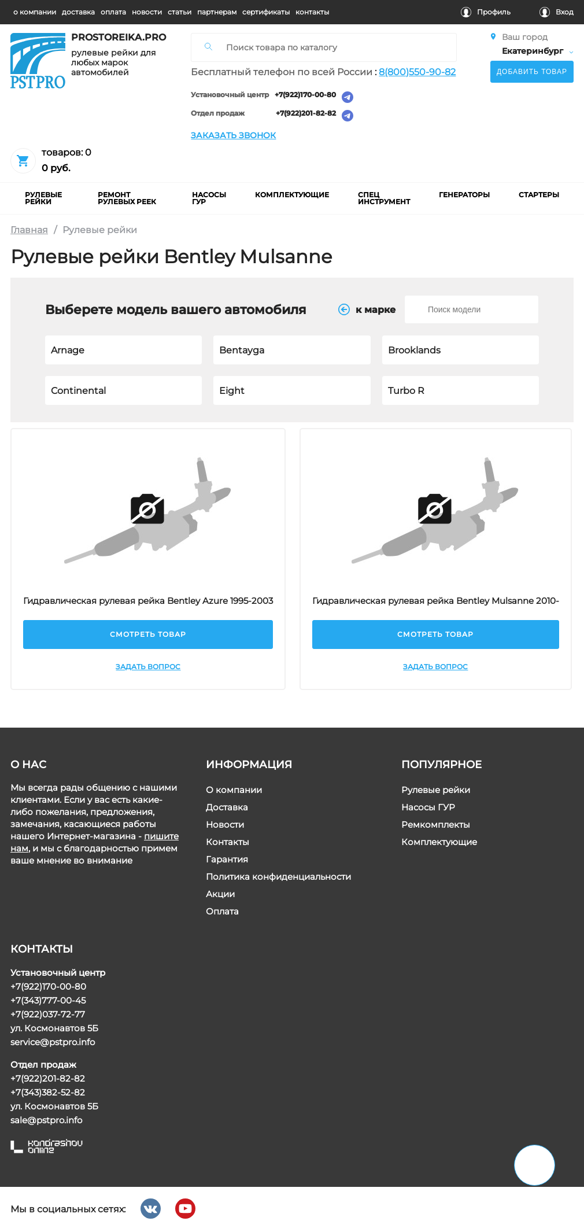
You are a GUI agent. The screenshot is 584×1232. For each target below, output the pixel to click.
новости (147, 12)
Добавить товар (532, 72)
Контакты (227, 842)
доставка (78, 12)
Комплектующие (439, 842)
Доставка (227, 807)
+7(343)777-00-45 (48, 1000)
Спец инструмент (384, 198)
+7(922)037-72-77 (47, 1014)
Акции (220, 894)
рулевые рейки (43, 198)
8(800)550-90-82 (417, 72)
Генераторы (464, 194)
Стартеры (539, 194)
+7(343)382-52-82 (47, 1092)
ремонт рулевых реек (127, 198)
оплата (113, 12)
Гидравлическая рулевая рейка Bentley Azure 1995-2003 (148, 600)
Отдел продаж (218, 113)
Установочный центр (230, 95)
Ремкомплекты (435, 825)
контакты (312, 12)
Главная (29, 229)
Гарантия (227, 859)
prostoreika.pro (114, 37)
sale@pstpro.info (46, 1120)
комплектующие (292, 194)
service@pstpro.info (52, 1041)
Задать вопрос (148, 666)
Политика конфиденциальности (278, 877)
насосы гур (209, 198)
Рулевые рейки (435, 790)
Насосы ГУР (428, 807)
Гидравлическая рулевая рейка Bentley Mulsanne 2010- (435, 600)
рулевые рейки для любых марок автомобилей (113, 63)
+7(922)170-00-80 (306, 95)
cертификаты (266, 12)
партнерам (216, 12)
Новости (225, 825)
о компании (34, 12)
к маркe (367, 309)
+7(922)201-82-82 (306, 113)
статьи (179, 12)
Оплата (222, 911)
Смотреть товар (148, 634)
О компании (234, 790)
